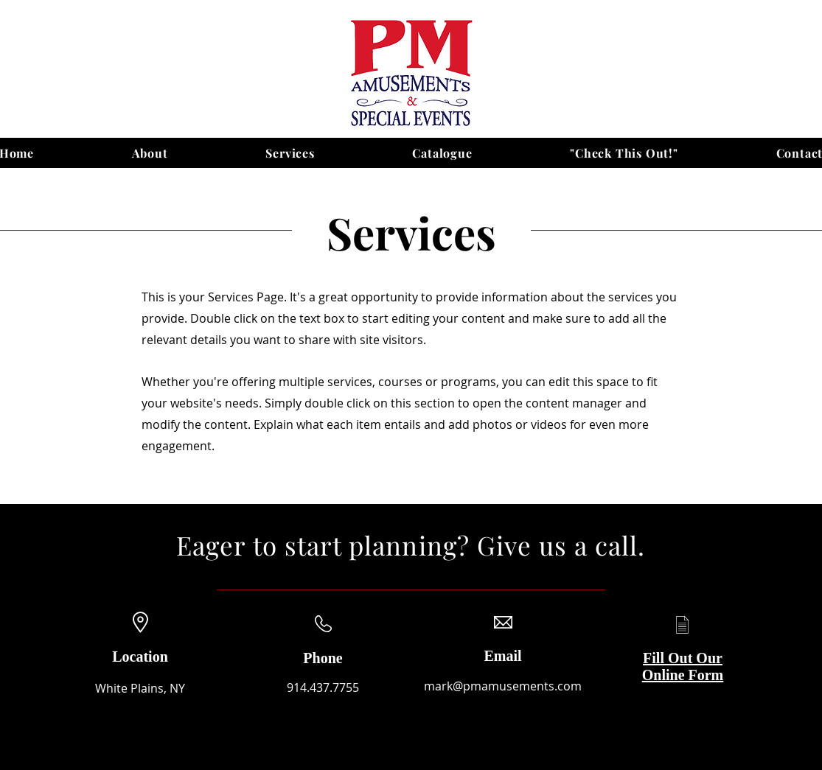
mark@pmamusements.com (503, 686)
